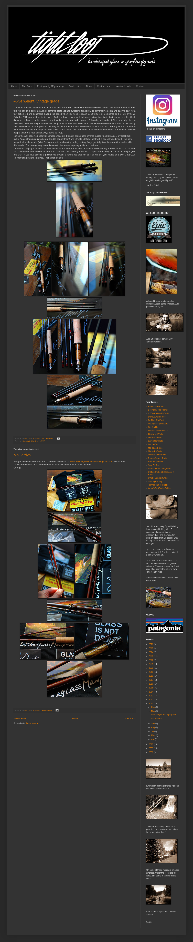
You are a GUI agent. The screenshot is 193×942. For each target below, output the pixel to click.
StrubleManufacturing (157, 478)
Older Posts (129, 718)
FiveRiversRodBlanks (158, 431)
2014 (151, 692)
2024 (151, 652)
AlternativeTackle (156, 406)
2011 (151, 704)
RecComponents (155, 461)
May (153, 735)
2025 (151, 648)
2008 (151, 752)
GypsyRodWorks (155, 434)
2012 (151, 699)
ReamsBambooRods (157, 458)
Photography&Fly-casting (50, 86)
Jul (152, 731)
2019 (151, 672)
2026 (151, 644)
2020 (151, 668)
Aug (153, 727)
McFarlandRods (155, 448)
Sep (153, 723)
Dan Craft (26, 441)
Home (75, 718)
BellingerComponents (158, 410)
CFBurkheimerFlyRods (158, 413)
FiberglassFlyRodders (158, 424)
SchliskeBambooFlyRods (159, 468)
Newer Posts (20, 718)
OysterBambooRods (157, 455)
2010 (151, 744)
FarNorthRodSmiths (157, 420)
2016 (151, 684)
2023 (151, 656)
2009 (151, 748)
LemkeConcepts (155, 441)
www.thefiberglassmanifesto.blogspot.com (91, 461)
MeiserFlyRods (155, 451)
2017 (151, 680)
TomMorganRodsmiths (158, 485)
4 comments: (47, 710)
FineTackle (153, 427)
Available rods (123, 86)
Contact (140, 86)
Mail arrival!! (24, 455)
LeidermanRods (155, 437)
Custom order (104, 86)
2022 (151, 660)
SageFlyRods (154, 465)
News (89, 86)
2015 (151, 688)
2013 (151, 696)
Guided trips (75, 86)
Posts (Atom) (32, 723)
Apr (153, 739)
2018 (151, 676)
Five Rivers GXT (38, 441)
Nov (153, 711)
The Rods (27, 86)
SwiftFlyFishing (155, 481)
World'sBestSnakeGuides (159, 488)
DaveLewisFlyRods (157, 417)
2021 (151, 664)
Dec (153, 707)
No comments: (48, 438)
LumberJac (153, 444)
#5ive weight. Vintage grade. (37, 101)
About (14, 86)
